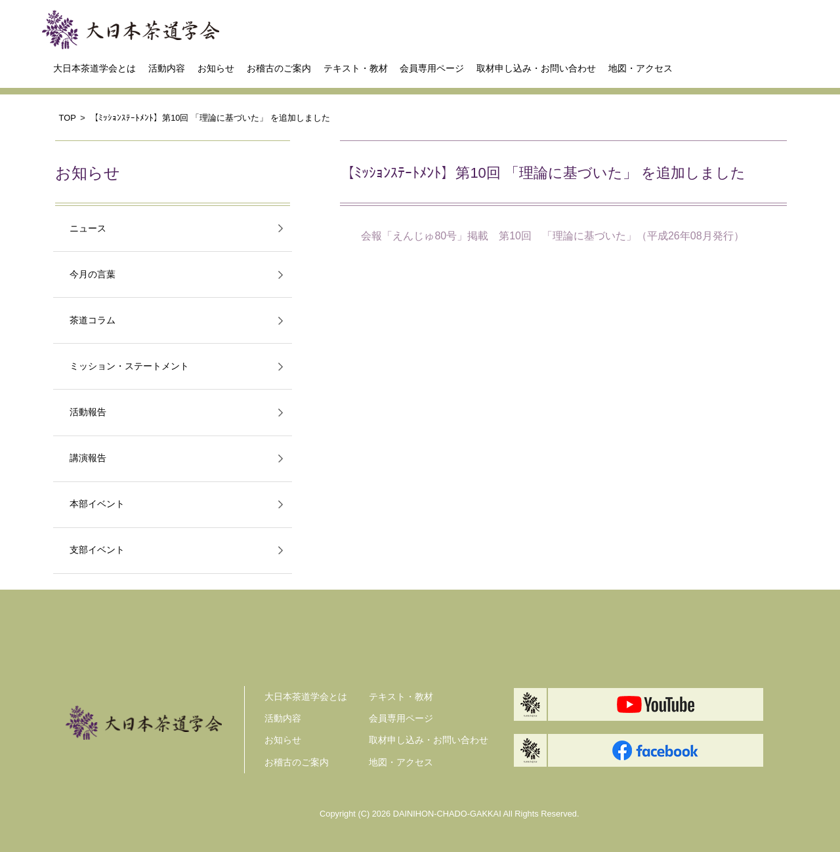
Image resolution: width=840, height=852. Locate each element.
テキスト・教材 (356, 68)
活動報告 (88, 412)
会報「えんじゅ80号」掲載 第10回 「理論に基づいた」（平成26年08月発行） (552, 235)
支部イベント (97, 550)
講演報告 (88, 458)
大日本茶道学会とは (94, 68)
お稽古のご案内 (279, 68)
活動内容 (166, 68)
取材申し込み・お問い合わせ (536, 68)
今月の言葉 (93, 274)
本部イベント (97, 504)
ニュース (88, 228)
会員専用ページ (432, 68)
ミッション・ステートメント (129, 366)
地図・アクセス (640, 68)
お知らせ (216, 68)
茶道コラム (93, 320)
